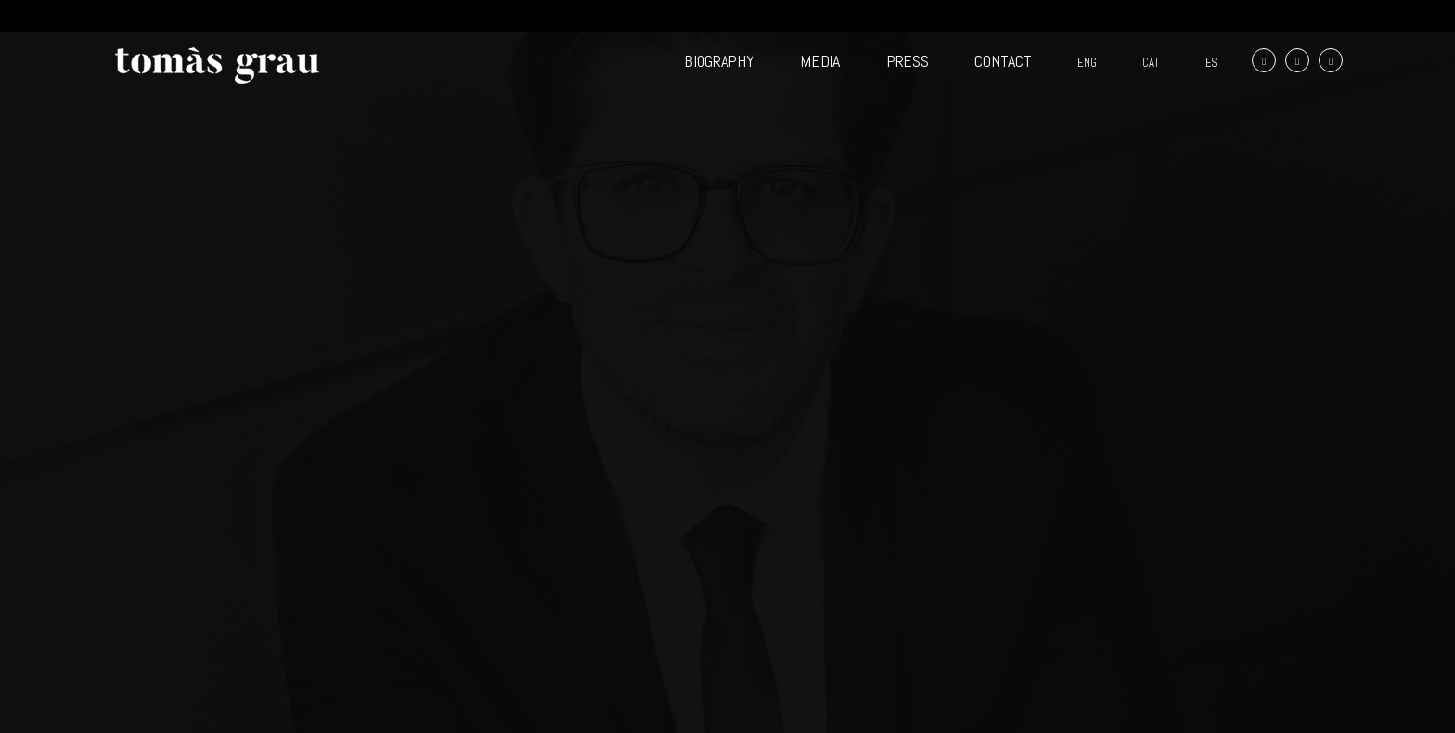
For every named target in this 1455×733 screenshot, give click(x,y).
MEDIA (820, 60)
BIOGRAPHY (718, 60)
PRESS (907, 60)
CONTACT (1002, 60)
